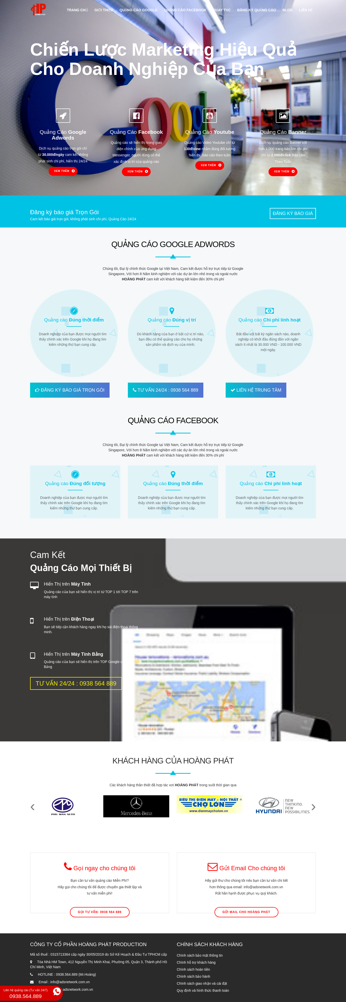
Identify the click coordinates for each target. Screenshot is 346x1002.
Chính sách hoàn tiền (193, 969)
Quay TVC (222, 10)
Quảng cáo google (138, 10)
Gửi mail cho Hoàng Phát (246, 912)
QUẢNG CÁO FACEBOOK (173, 420)
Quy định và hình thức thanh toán (203, 990)
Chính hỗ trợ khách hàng (196, 962)
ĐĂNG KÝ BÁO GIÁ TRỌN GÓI (70, 390)
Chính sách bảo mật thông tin (200, 955)
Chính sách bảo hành (193, 976)
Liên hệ (306, 10)
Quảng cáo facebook (185, 10)
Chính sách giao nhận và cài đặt (202, 983)
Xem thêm (61, 171)
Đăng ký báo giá (293, 213)
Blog (288, 10)
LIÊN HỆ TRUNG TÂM (256, 390)
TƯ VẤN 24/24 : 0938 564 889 (165, 390)
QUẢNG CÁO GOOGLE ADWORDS (173, 244)
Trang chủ (77, 10)
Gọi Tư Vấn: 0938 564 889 (99, 912)
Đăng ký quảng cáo (256, 10)
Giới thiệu (104, 10)
